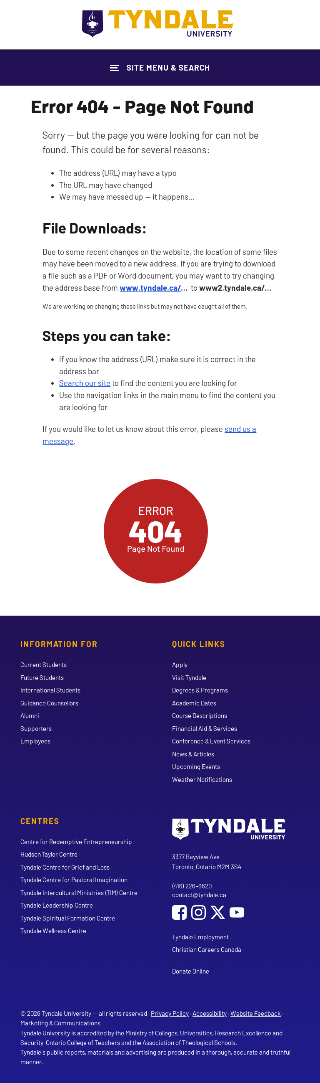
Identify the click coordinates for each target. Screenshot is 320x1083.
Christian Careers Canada (206, 949)
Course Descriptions (199, 715)
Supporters (36, 728)
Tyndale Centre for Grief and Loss (65, 867)
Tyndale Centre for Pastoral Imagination (74, 879)
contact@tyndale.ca (199, 894)
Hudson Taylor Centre (49, 854)
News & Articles (193, 754)
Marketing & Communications (60, 1023)
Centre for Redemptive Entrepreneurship (76, 841)
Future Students (42, 677)
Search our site (84, 383)
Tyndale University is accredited (63, 1033)
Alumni (29, 715)
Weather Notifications (202, 779)
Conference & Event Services (211, 741)
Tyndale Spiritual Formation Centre (67, 918)
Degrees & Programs (200, 690)
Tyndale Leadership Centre (56, 905)
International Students (50, 690)
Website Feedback (255, 1013)
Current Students (43, 664)
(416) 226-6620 (192, 886)
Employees (35, 741)
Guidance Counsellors (49, 703)
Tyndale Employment (200, 937)
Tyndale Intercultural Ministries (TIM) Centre (79, 892)
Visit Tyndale (189, 677)
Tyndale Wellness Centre (53, 930)
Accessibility (209, 1013)
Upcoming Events (196, 766)
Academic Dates (194, 703)
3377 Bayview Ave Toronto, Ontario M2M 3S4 (206, 861)
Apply (180, 664)
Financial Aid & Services (204, 728)
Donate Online (190, 971)
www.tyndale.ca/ (150, 287)
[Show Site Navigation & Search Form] (160, 67)
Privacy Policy (170, 1013)
